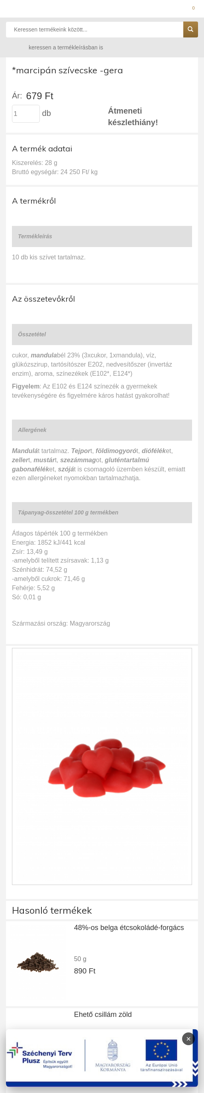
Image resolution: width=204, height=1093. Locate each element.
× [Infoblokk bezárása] (188, 1038)
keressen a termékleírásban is (58, 47)
